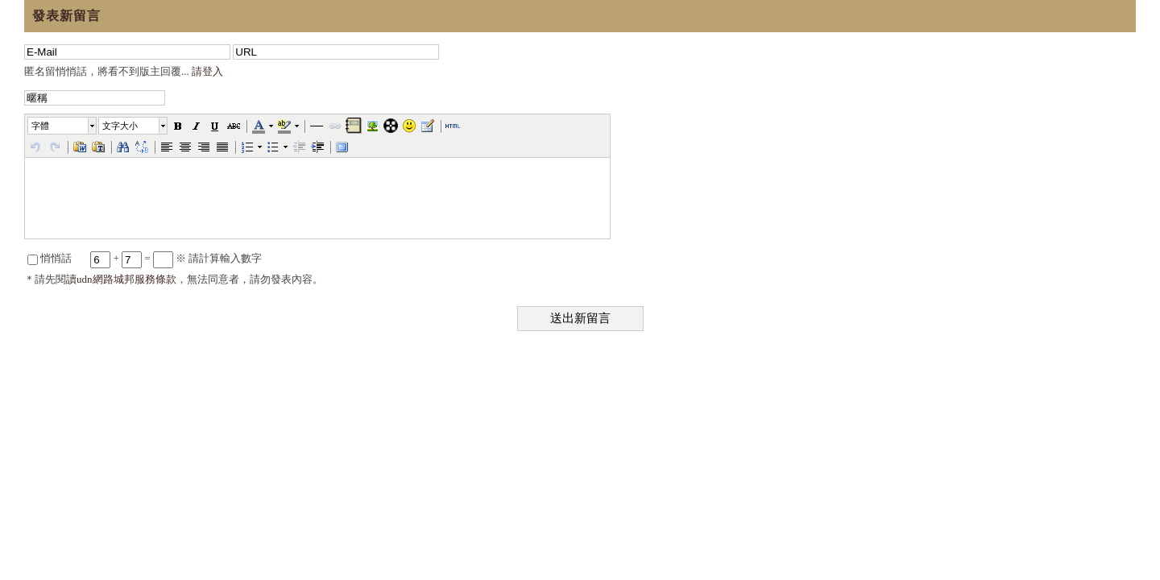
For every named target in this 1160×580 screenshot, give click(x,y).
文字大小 (120, 125)
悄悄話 (49, 258)
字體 (40, 125)
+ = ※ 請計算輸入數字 (176, 258)
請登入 (207, 71)
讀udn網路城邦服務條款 (121, 279)
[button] (62, 126)
